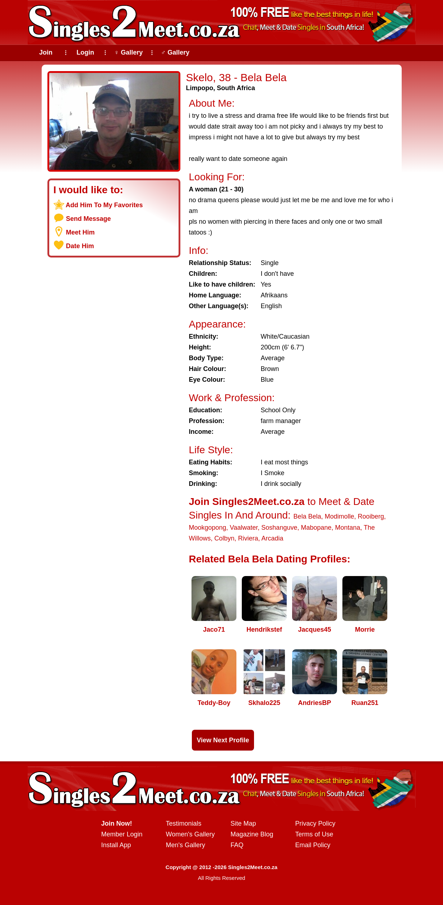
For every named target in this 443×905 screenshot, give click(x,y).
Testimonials (184, 823)
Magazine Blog (252, 834)
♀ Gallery (128, 52)
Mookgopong (207, 527)
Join (45, 52)
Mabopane (316, 527)
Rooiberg (371, 516)
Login (85, 52)
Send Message (88, 218)
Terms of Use (314, 834)
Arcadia (272, 538)
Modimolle (339, 516)
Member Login (122, 834)
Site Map (243, 823)
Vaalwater (244, 527)
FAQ (237, 845)
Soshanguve (279, 527)
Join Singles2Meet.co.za (247, 501)
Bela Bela (307, 516)
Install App (116, 845)
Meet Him (80, 232)
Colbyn (224, 538)
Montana (347, 527)
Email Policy (313, 845)
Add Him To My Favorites (104, 205)
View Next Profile (223, 740)
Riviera (248, 538)
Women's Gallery (190, 834)
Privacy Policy (315, 823)
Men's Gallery (185, 845)
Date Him (80, 246)
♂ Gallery (175, 52)
